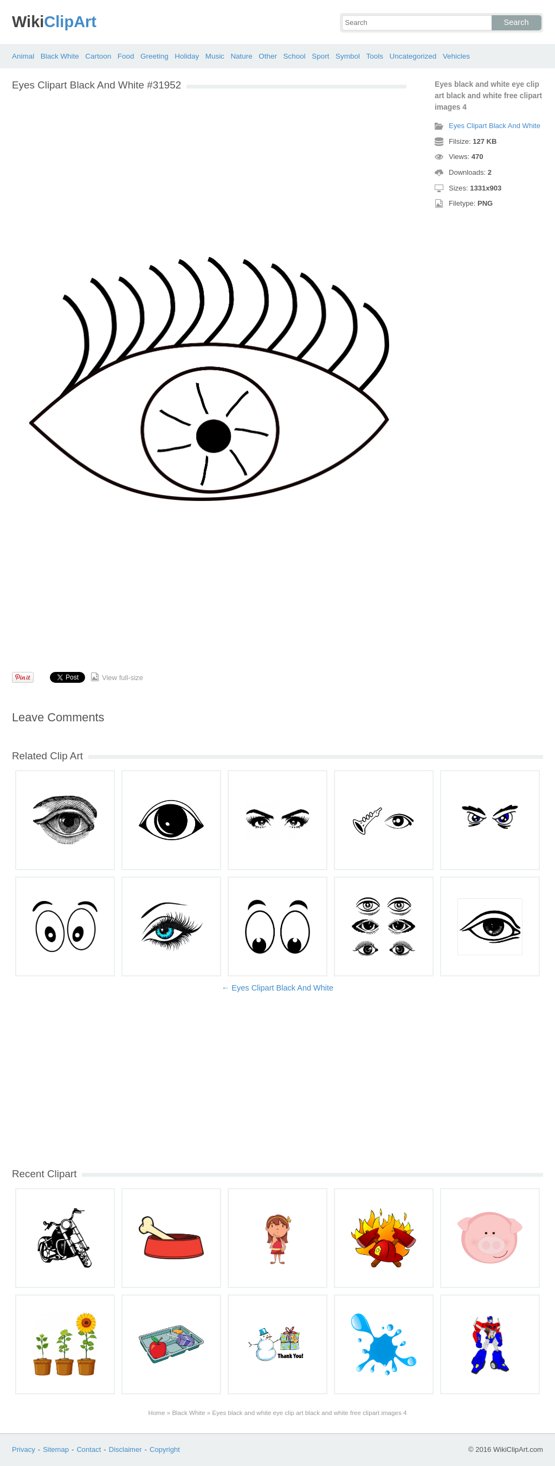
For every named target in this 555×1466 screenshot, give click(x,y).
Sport (320, 56)
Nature (241, 56)
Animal (23, 56)
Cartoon (98, 56)
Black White (60, 56)
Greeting (154, 56)
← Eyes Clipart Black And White (277, 987)
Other (268, 56)
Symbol (347, 56)
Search (516, 22)
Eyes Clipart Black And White (494, 126)
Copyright (165, 1449)
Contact (88, 1449)
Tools (374, 56)
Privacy (23, 1449)
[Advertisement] (209, 173)
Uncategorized (412, 56)
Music (214, 56)
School (294, 56)
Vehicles (456, 56)
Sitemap (56, 1449)
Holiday (187, 56)
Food (126, 56)
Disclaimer (125, 1449)
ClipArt (54, 21)
